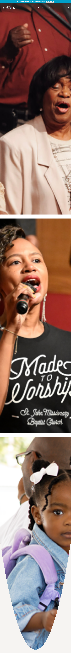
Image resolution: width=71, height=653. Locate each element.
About (39, 8)
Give (43, 8)
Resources (62, 8)
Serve (57, 8)
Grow (52, 8)
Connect (48, 8)
